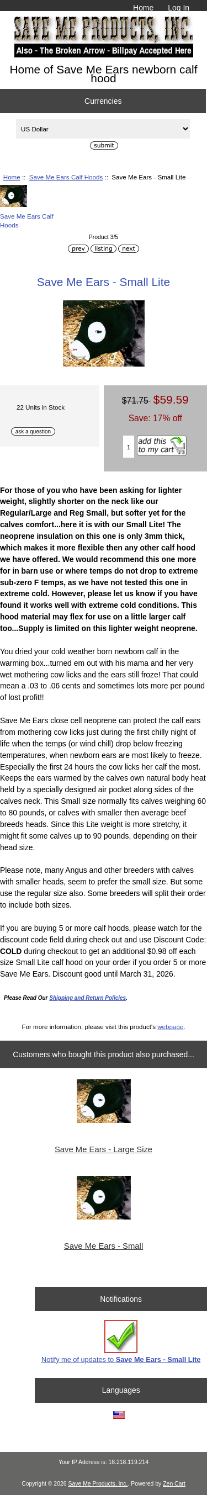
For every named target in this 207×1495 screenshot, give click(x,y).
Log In (178, 7)
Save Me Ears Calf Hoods (66, 177)
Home (143, 7)
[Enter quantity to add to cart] (129, 447)
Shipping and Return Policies (87, 998)
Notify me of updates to (120, 1342)
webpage (170, 1026)
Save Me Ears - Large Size (103, 1149)
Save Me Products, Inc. (98, 1484)
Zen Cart (174, 1484)
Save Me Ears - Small (103, 1246)
